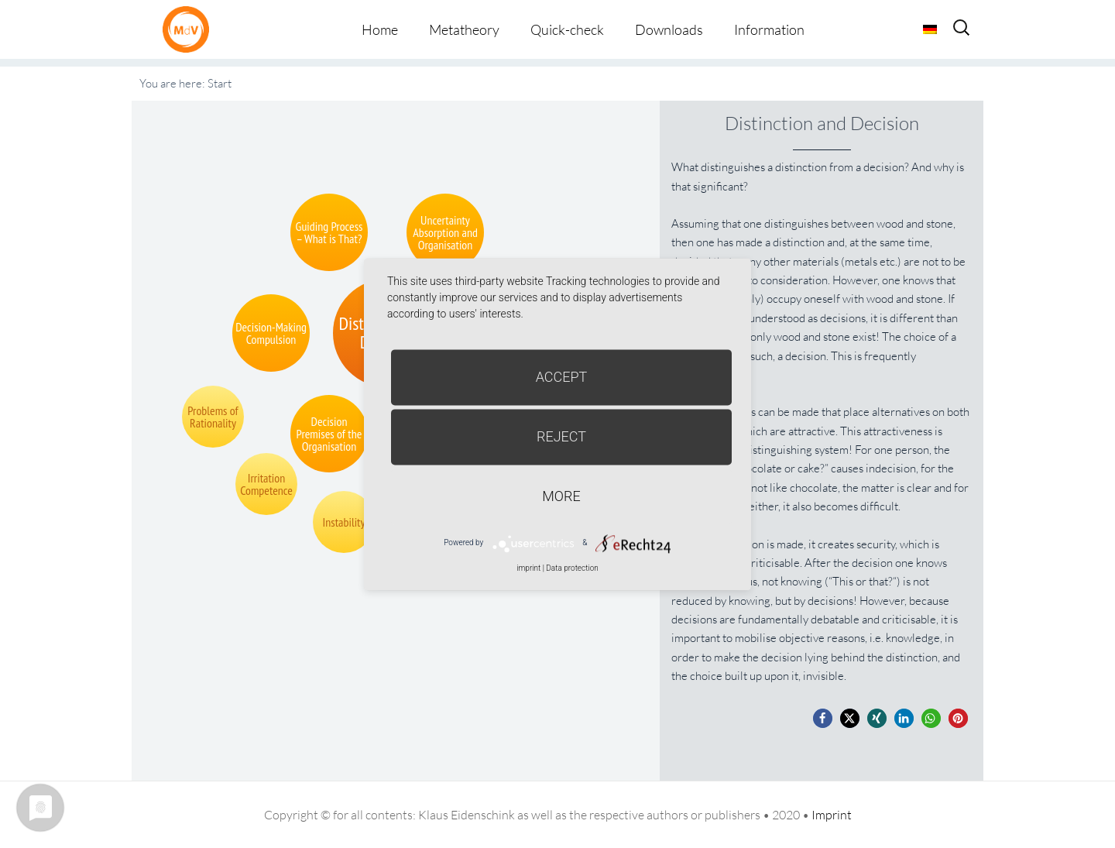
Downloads (669, 29)
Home (380, 29)
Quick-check (567, 29)
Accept (562, 377)
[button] (822, 718)
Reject (561, 436)
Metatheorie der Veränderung (190, 29)
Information (769, 29)
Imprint (831, 814)
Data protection (572, 568)
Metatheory (464, 29)
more (561, 496)
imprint (528, 568)
